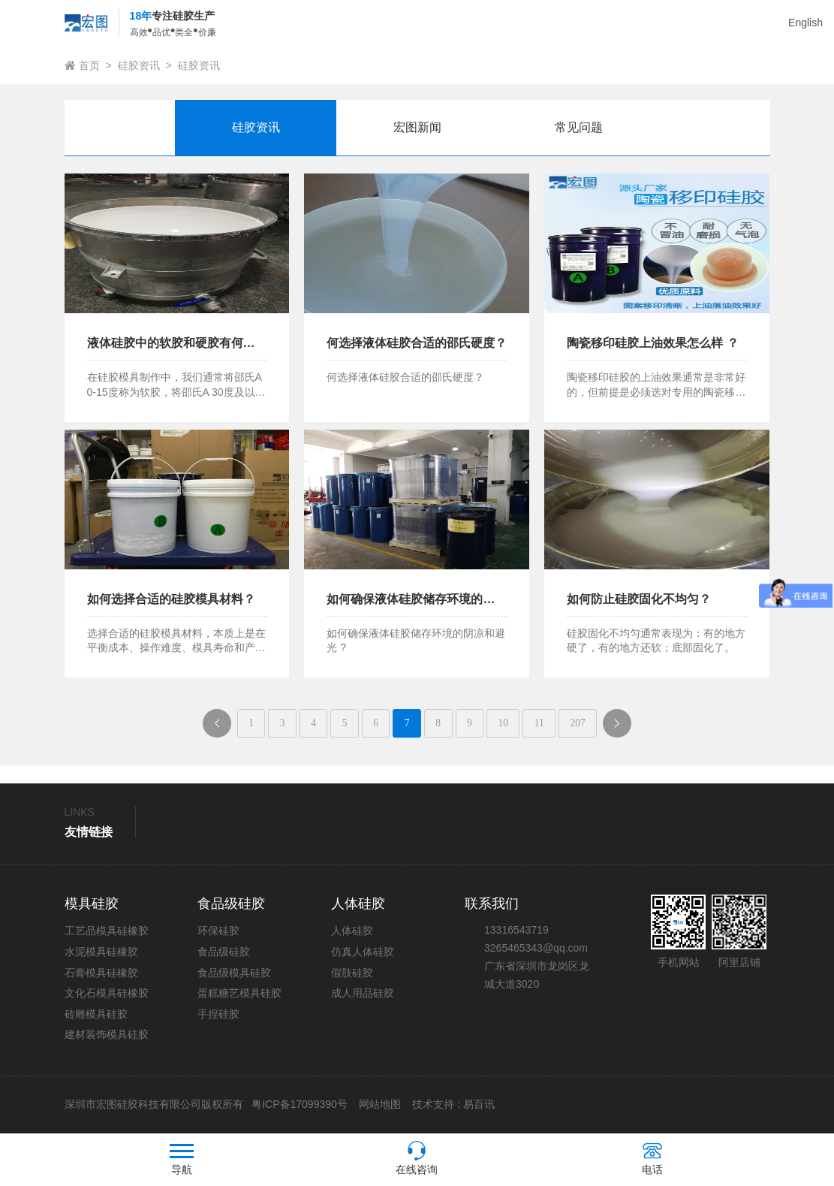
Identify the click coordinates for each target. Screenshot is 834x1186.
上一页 (212, 728)
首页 (89, 65)
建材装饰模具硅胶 (107, 1036)
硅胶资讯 (139, 65)
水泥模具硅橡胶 (101, 953)
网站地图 (380, 1106)
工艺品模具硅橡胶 (107, 932)
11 (545, 723)
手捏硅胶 (218, 1015)
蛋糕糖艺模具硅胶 (239, 994)
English (805, 23)
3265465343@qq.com (536, 949)
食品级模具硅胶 (234, 973)
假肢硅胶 (352, 973)
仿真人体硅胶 (362, 953)
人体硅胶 (352, 932)
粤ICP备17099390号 (298, 1106)
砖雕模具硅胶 (96, 1015)
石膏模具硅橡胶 (101, 973)
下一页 (633, 728)
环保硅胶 (218, 932)
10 (508, 723)
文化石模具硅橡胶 (107, 994)
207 (587, 723)
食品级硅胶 (223, 953)
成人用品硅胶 (362, 994)
